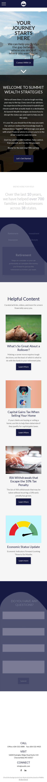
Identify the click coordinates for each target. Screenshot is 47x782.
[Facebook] (21, 770)
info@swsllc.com (23, 766)
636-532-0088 (19, 746)
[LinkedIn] (25, 770)
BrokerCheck (23, 779)
